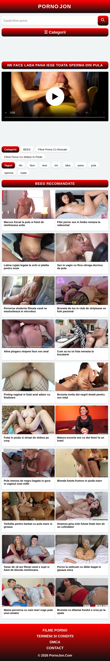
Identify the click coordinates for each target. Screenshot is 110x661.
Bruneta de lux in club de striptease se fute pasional (81, 310)
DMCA (55, 642)
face (32, 165)
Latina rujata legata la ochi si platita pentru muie (26, 267)
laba (67, 165)
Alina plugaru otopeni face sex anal (26, 351)
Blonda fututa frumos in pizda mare (79, 480)
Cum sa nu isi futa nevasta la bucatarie (75, 353)
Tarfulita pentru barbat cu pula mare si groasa (28, 525)
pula (93, 165)
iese (44, 165)
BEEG (27, 149)
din (20, 165)
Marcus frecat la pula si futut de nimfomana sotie (24, 224)
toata (24, 172)
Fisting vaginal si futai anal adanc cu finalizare (27, 396)
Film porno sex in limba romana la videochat (78, 224)
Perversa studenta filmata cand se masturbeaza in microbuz (25, 310)
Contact (55, 648)
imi (56, 165)
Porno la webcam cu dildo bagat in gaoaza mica (79, 568)
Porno (54, 6)
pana (81, 165)
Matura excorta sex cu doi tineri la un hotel (80, 439)
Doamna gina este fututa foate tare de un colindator (81, 525)
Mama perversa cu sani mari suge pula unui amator (28, 611)
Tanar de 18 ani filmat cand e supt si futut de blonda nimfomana (26, 568)
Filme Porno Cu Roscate (52, 149)
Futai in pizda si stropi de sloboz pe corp (26, 439)
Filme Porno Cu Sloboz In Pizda (23, 156)
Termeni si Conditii (55, 636)
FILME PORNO (55, 630)
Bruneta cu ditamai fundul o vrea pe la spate (81, 611)
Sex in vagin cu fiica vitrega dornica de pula (80, 267)
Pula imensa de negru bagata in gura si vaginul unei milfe (27, 482)
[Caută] (103, 21)
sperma (8, 172)
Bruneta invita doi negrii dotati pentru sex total (81, 396)
